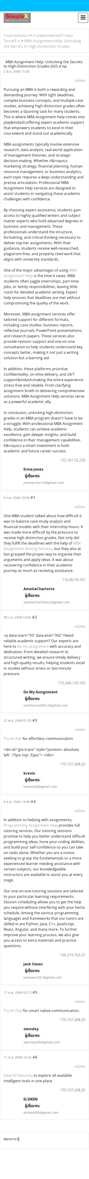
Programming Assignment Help (31, 825)
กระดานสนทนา (16, 35)
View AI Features (18, 1075)
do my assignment (33, 646)
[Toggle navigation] (83, 18)
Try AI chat (13, 738)
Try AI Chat (13, 1010)
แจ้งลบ (80, 80)
